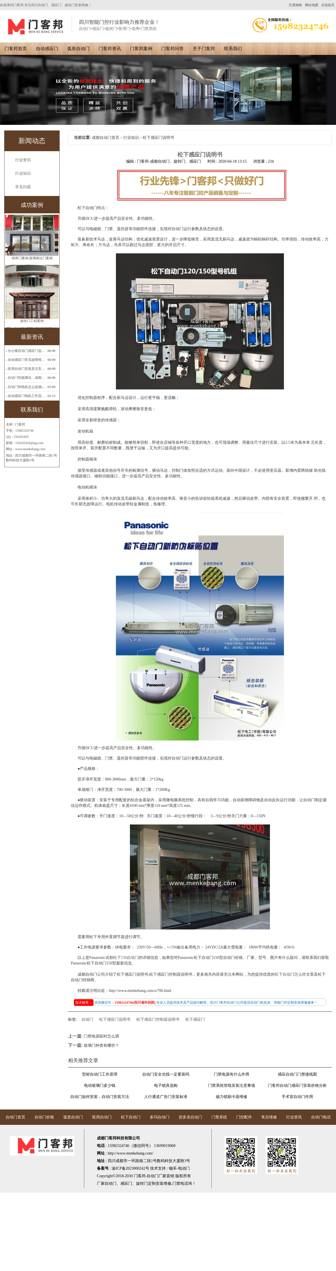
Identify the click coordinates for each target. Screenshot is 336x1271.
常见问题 (23, 187)
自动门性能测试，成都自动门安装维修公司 (27, 378)
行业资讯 (23, 160)
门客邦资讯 (110, 48)
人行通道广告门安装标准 (165, 1097)
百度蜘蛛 (295, 5)
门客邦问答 (172, 48)
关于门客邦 (204, 48)
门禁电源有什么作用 (231, 1074)
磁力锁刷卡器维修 (231, 1097)
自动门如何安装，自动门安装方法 (99, 1097)
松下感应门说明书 (114, 1019)
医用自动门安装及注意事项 (27, 369)
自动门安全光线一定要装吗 (165, 1074)
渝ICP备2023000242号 (130, 1168)
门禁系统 (219, 1117)
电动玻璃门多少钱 (99, 1085)
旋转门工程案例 (32, 322)
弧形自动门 (78, 48)
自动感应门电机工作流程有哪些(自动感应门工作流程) (27, 396)
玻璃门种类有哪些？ (101, 1045)
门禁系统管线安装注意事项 (231, 1085)
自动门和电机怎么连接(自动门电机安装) (27, 387)
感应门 (126, 1183)
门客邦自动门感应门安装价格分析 (297, 1085)
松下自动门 (131, 1117)
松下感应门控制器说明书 (157, 1019)
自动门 (87, 1019)
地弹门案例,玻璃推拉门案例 (32, 260)
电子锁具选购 (166, 1085)
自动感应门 (47, 48)
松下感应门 (195, 1019)
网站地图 (311, 5)
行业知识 (23, 173)
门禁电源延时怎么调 (101, 1036)
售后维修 (269, 1117)
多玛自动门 (159, 1117)
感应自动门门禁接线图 (297, 1074)
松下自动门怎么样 (290, 974)
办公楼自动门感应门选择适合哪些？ (27, 351)
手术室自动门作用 (297, 1097)
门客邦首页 (15, 48)
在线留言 (328, 5)
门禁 (176, 1183)
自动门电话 (321, 1117)
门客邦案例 (141, 48)
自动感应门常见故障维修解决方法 (27, 360)
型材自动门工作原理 (99, 1074)
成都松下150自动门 (122, 957)
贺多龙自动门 (190, 1117)
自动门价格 (44, 1117)
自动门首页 (15, 1117)
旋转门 (142, 1183)
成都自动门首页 (105, 137)
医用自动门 (102, 1117)
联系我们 (233, 48)
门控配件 (244, 1117)
